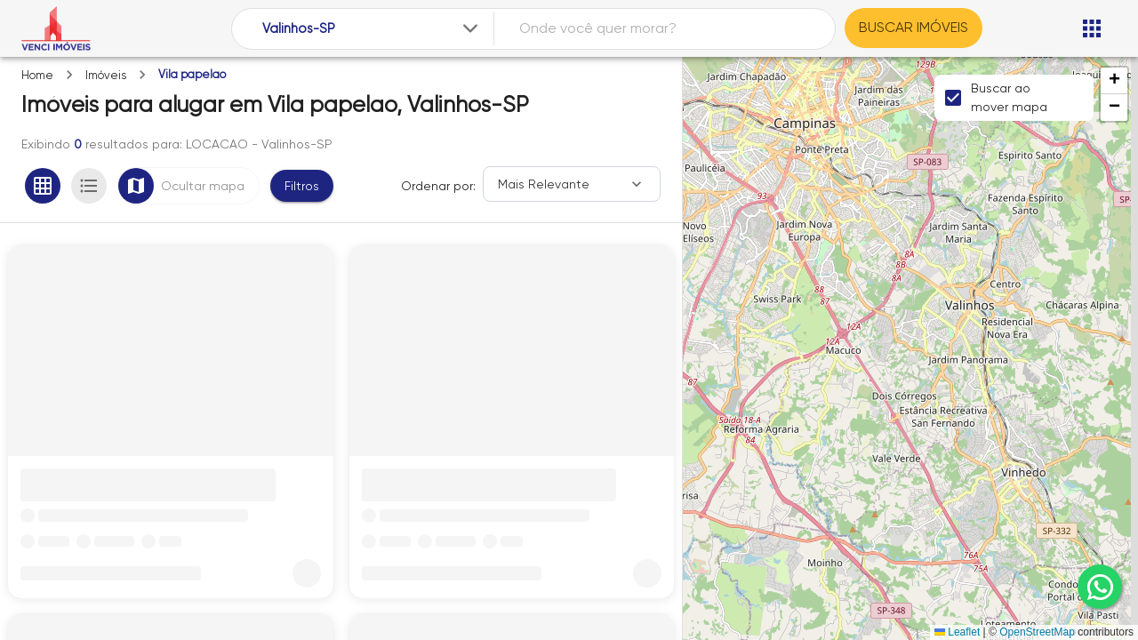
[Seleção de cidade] (372, 29)
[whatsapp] (1100, 586)
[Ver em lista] (89, 186)
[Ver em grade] (42, 186)
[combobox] (372, 29)
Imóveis (105, 75)
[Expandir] (470, 28)
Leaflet (957, 632)
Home (37, 75)
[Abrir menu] (1092, 28)
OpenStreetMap (1037, 632)
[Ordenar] (572, 184)
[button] (1114, 81)
